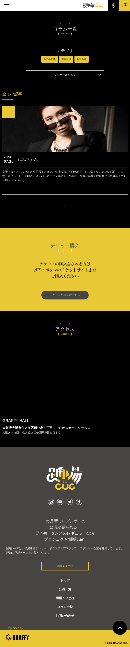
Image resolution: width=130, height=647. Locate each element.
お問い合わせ (65, 615)
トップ (65, 580)
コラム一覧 (65, 607)
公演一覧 (65, 589)
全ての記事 (50, 59)
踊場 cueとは (65, 566)
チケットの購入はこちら (65, 295)
